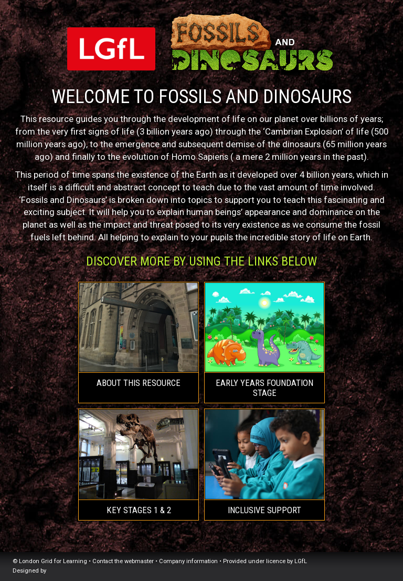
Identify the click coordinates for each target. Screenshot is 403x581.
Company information (188, 561)
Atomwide (72, 570)
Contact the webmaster (123, 561)
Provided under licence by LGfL (265, 561)
